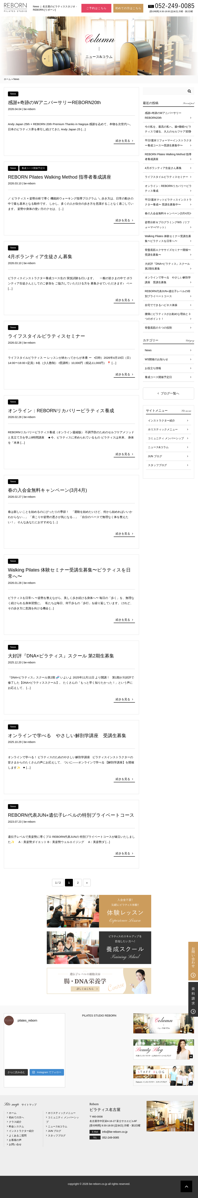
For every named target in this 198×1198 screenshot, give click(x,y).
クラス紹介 (15, 1121)
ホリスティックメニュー (163, 429)
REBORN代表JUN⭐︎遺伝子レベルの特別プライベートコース (71, 815)
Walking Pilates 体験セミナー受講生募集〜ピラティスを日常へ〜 (168, 238)
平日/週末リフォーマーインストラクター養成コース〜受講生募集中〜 (168, 143)
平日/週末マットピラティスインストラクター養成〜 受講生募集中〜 (168, 202)
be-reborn (30, 109)
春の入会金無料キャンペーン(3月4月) (47, 490)
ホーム (7, 79)
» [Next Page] (87, 882)
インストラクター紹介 (161, 420)
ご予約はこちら (96, 8)
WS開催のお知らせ (156, 359)
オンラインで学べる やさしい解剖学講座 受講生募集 (67, 735)
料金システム (16, 1126)
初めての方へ (16, 1117)
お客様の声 (15, 1140)
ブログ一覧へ (170, 393)
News (13, 93)
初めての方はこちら (128, 8)
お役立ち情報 (153, 368)
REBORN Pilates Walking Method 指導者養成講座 (59, 177)
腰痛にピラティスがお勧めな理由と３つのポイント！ (168, 316)
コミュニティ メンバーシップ (166, 438)
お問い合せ (15, 1144)
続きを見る (123, 140)
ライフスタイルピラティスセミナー (46, 336)
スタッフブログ (157, 465)
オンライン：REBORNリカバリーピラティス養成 (61, 410)
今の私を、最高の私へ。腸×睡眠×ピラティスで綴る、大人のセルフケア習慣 (168, 129)
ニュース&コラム (158, 447)
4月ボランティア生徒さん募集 (40, 256)
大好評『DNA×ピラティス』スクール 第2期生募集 (61, 655)
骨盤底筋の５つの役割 (158, 327)
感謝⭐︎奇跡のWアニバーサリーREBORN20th (54, 102)
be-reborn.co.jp (98, 1183)
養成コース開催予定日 (33, 168)
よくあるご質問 (17, 1135)
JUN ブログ (155, 456)
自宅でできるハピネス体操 (161, 305)
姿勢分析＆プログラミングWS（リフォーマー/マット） (167, 225)
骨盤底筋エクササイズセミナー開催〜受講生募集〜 (168, 252)
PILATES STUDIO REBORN (99, 1015)
